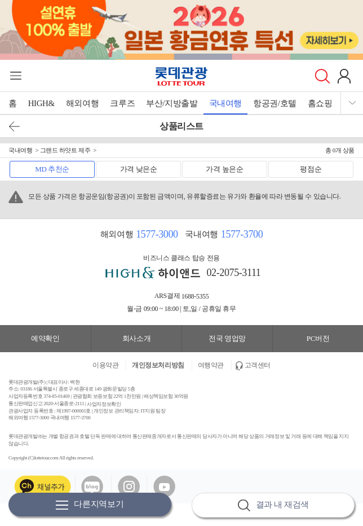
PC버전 (318, 338)
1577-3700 (242, 234)
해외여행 (82, 103)
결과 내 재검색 (273, 505)
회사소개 (136, 338)
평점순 (310, 169)
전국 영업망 (227, 338)
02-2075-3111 (234, 272)
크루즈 (122, 103)
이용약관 (105, 365)
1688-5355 (195, 296)
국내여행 (225, 103)
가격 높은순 (224, 169)
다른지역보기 (89, 505)
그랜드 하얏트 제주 (65, 150)
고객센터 (258, 365)
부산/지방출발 (171, 103)
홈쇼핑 (320, 103)
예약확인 (45, 338)
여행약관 (211, 365)
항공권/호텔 (274, 103)
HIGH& (41, 103)
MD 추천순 (52, 169)
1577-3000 (157, 234)
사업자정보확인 (104, 403)
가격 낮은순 (138, 169)
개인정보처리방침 (158, 365)
